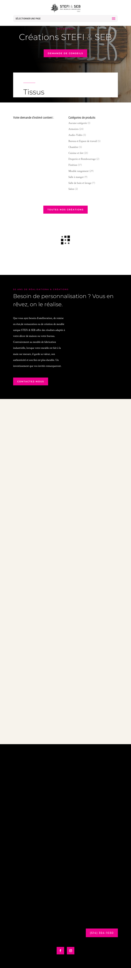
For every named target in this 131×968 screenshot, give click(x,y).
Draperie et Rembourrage (82, 159)
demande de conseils (65, 53)
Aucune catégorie (77, 123)
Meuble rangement (78, 171)
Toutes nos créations (65, 209)
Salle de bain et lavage (79, 183)
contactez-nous (30, 381)
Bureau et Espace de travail (82, 141)
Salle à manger (76, 177)
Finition (72, 165)
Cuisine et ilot (75, 153)
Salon (71, 189)
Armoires (73, 129)
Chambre (73, 147)
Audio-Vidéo (75, 135)
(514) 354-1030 (102, 932)
